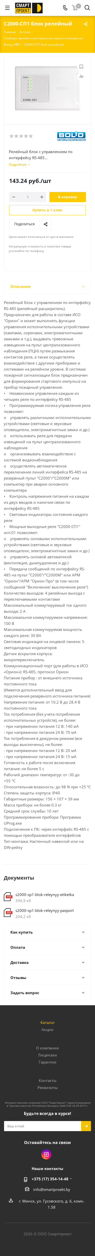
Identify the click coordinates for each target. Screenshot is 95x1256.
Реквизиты (47, 1087)
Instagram (46, 1154)
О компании (47, 1047)
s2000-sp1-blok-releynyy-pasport (44, 910)
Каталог (48, 1022)
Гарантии (47, 1062)
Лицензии (47, 1054)
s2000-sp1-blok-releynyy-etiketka (44, 894)
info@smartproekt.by (51, 1189)
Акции (47, 1029)
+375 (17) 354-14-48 (50, 1178)
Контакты (47, 1080)
